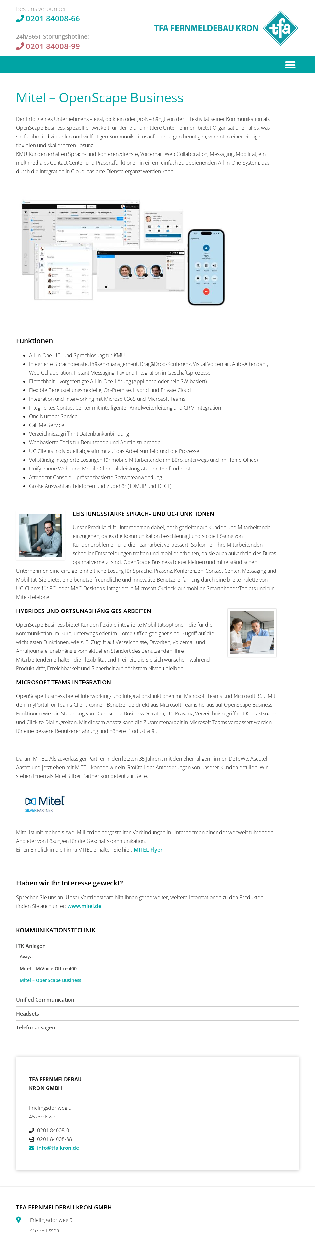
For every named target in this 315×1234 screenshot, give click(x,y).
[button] (290, 64)
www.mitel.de (84, 906)
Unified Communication (45, 1000)
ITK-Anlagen (31, 946)
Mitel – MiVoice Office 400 (48, 969)
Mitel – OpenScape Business (50, 980)
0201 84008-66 (53, 18)
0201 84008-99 (53, 46)
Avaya (26, 957)
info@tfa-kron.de (58, 1147)
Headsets (27, 1014)
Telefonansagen (35, 1027)
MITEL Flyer (148, 849)
